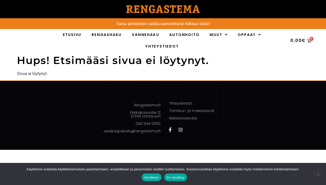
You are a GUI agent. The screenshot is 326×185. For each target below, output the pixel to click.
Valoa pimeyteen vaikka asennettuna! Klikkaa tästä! (163, 23)
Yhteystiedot (162, 46)
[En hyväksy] (317, 173)
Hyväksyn (151, 177)
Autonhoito (184, 34)
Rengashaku (107, 34)
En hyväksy (175, 177)
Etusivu (72, 34)
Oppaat (249, 34)
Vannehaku (145, 34)
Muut (219, 34)
